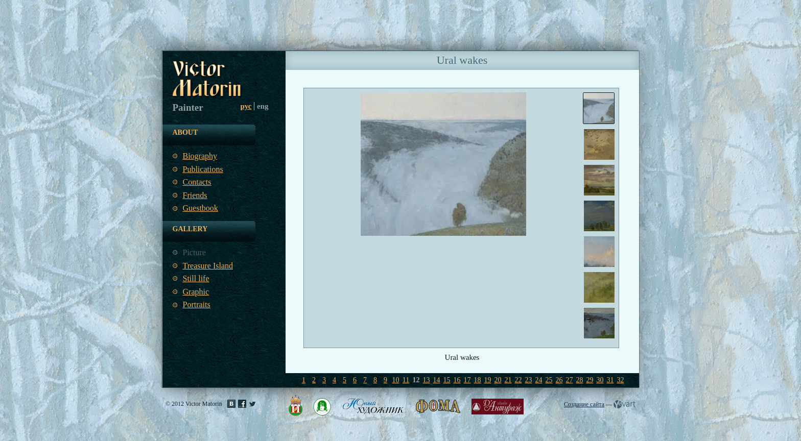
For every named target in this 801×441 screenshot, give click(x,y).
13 (426, 380)
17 (467, 380)
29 (590, 380)
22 (518, 380)
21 (508, 380)
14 (436, 380)
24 (539, 380)
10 (395, 380)
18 (477, 380)
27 (569, 380)
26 (559, 380)
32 (620, 380)
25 (549, 380)
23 (528, 380)
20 (498, 380)
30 (600, 380)
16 (457, 380)
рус (246, 106)
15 (447, 380)
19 (487, 380)
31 (610, 380)
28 (579, 380)
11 (406, 380)
